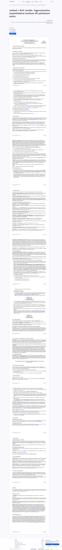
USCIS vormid (43, 544)
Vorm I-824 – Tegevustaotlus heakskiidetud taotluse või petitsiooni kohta (24, 22)
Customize (48, 546)
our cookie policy (51, 542)
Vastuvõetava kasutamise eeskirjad (20, 544)
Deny (56, 546)
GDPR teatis (16, 547)
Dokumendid (28, 1)
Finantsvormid (43, 547)
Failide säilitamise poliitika (19, 543)
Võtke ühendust (17, 541)
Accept (52, 544)
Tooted (23, 1)
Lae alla (12, 33)
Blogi (32, 1)
